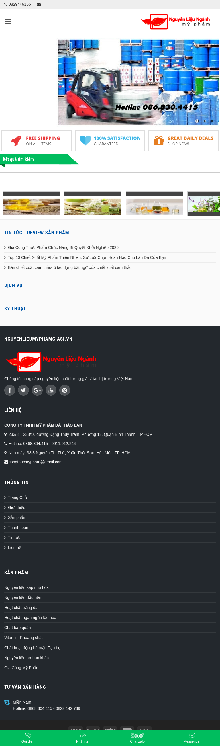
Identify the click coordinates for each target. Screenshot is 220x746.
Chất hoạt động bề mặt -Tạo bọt (33, 647)
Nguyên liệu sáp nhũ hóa (26, 587)
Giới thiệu (16, 507)
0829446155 (17, 4)
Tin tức (14, 537)
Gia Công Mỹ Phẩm (21, 667)
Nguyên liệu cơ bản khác (26, 657)
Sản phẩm (17, 517)
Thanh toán (18, 527)
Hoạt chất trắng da (21, 607)
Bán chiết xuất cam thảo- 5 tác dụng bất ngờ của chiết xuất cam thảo (70, 267)
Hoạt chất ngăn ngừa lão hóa (30, 617)
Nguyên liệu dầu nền (22, 597)
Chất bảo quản (17, 627)
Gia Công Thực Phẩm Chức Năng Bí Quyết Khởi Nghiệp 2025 (63, 247)
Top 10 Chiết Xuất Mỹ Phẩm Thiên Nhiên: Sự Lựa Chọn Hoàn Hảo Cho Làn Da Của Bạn (87, 257)
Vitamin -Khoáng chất (23, 637)
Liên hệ (14, 547)
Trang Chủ (17, 497)
